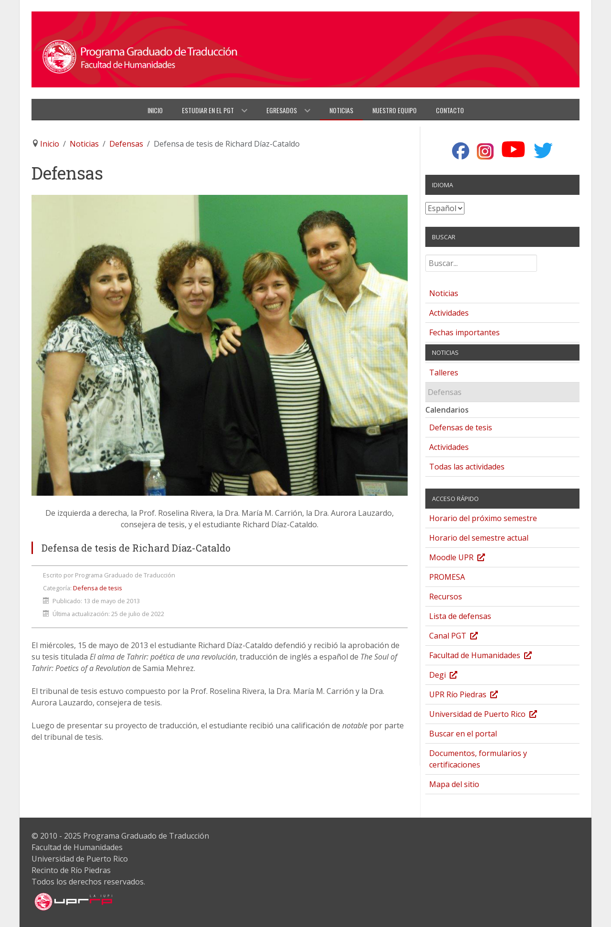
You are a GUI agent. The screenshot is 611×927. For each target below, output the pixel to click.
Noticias (443, 293)
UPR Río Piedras (473, 695)
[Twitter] (543, 150)
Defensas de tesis (460, 427)
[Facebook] (460, 151)
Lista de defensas (460, 616)
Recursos (445, 596)
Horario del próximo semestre (483, 518)
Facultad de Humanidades (490, 656)
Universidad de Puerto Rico (492, 715)
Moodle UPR (466, 558)
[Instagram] (485, 151)
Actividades (449, 313)
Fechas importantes (464, 332)
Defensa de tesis (97, 588)
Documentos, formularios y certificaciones (478, 759)
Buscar (425, 258)
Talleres (443, 372)
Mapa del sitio (454, 784)
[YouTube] (513, 149)
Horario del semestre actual (478, 538)
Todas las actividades (467, 466)
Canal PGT (463, 636)
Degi (452, 676)
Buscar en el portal (463, 733)
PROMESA (447, 577)
